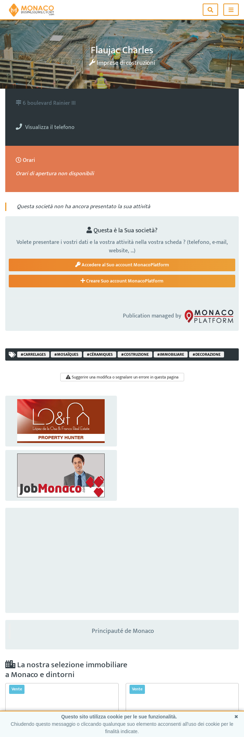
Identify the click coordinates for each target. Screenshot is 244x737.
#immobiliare (170, 354)
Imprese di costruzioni (122, 62)
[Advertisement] (122, 560)
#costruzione (135, 354)
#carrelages (33, 354)
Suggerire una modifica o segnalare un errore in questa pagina (122, 377)
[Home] (31, 9)
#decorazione (207, 354)
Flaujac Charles (122, 50)
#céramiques (100, 354)
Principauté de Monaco (123, 631)
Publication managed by (179, 316)
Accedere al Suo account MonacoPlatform (122, 265)
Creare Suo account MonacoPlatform (122, 281)
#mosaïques (66, 354)
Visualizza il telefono (45, 127)
